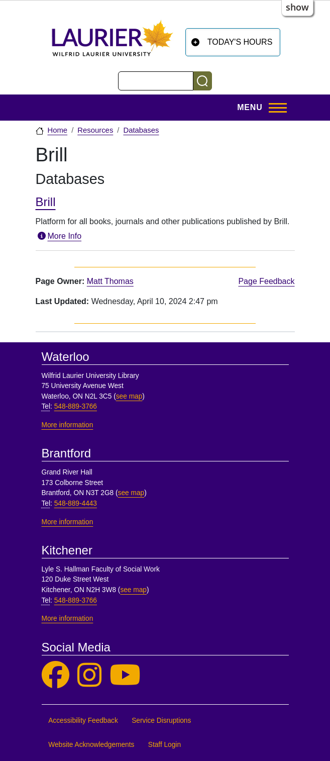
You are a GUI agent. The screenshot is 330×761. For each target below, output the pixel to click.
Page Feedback (266, 281)
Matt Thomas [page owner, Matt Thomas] (110, 281)
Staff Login (164, 744)
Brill (46, 202)
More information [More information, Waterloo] (67, 425)
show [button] (297, 7)
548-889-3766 (75, 406)
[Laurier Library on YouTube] (125, 675)
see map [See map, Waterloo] (129, 396)
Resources (95, 130)
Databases (141, 130)
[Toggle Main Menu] (258, 108)
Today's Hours (240, 42)
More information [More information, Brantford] (67, 522)
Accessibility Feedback (83, 720)
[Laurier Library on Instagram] (89, 675)
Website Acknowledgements (91, 744)
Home (58, 130)
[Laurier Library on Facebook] (55, 675)
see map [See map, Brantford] (131, 493)
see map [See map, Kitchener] (133, 590)
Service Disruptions (161, 720)
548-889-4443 (75, 503)
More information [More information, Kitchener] (67, 618)
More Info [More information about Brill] (59, 236)
